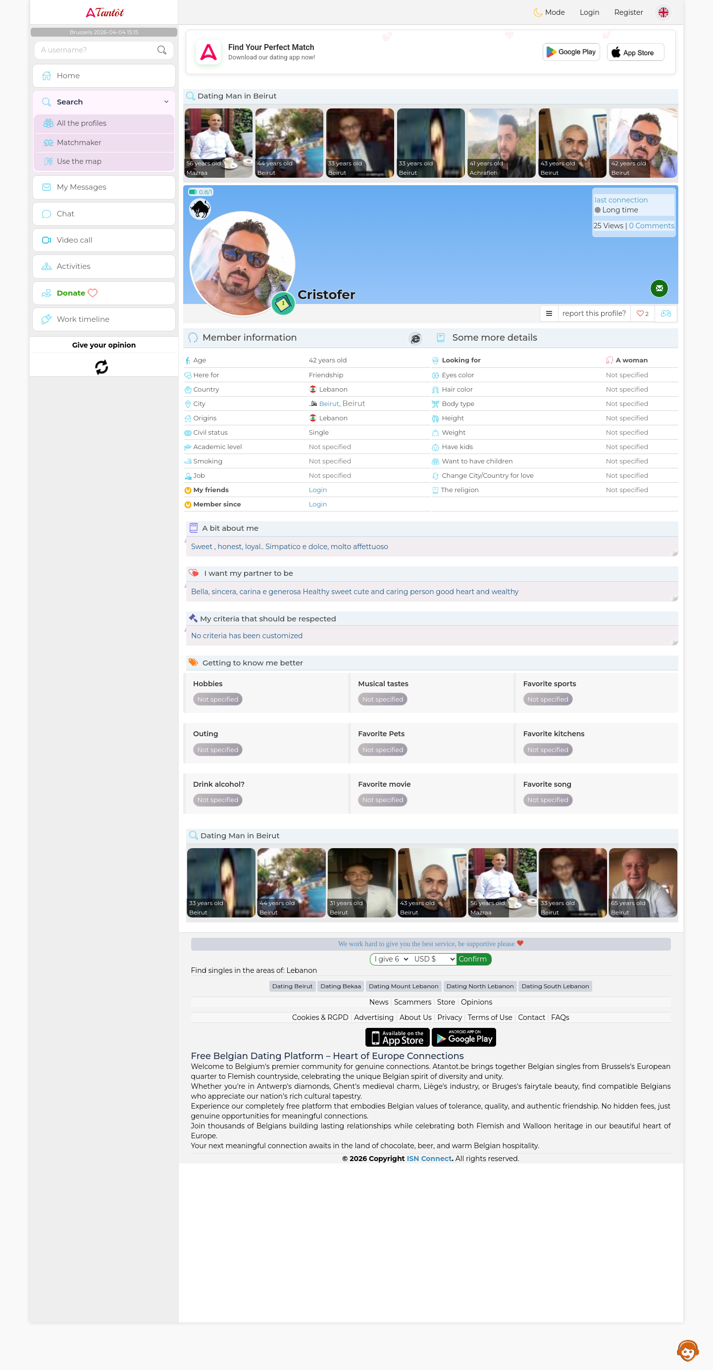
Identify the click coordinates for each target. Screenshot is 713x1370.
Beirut (329, 403)
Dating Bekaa (340, 1192)
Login (590, 12)
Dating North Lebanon (480, 1192)
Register (628, 12)
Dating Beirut (292, 1192)
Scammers (412, 1208)
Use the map (73, 161)
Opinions (476, 1208)
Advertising (374, 1223)
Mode (549, 12)
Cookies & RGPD (320, 1223)
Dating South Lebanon (555, 1192)
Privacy (449, 1223)
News (379, 1208)
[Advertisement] (431, 52)
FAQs (560, 1223)
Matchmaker (73, 143)
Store (446, 1208)
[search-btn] (162, 50)
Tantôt (104, 12)
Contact (531, 1223)
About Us (416, 1223)
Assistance (688, 1350)
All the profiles (75, 123)
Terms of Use (490, 1223)
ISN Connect (429, 1365)
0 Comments (651, 225)
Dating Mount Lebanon (404, 1192)
